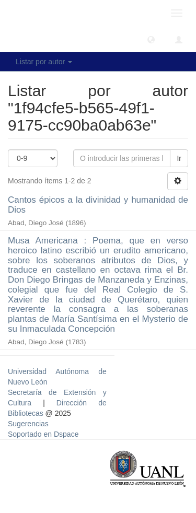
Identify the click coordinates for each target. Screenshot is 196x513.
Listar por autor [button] (44, 61)
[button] (151, 39)
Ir (179, 158)
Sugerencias (28, 423)
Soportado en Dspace (43, 434)
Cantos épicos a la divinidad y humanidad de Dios (98, 205)
